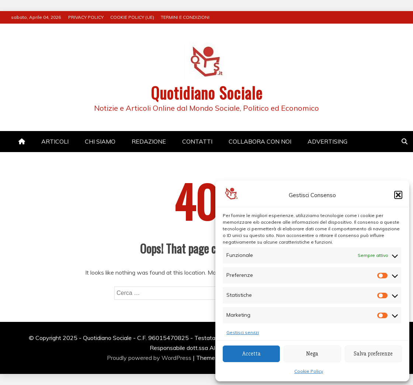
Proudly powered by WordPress (150, 357)
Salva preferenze (373, 353)
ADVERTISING (327, 141)
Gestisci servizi (242, 332)
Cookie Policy (308, 371)
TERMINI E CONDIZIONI (185, 17)
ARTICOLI (55, 141)
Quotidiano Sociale (207, 92)
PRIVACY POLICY (86, 17)
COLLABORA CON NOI (260, 141)
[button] (398, 195)
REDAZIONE (149, 141)
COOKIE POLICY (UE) (132, 17)
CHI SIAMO (100, 141)
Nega (312, 353)
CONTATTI (197, 141)
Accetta (251, 353)
